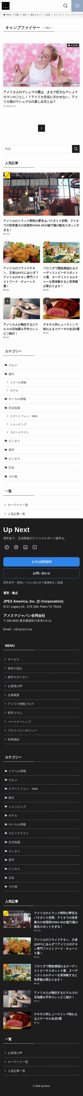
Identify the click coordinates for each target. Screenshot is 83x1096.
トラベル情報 (18, 382)
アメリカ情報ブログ (21, 703)
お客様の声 (15, 686)
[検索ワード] (41, 149)
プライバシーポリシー (22, 730)
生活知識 (14, 407)
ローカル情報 (17, 399)
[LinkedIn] (25, 547)
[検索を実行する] (76, 149)
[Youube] (34, 547)
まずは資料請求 (41, 561)
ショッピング (18, 424)
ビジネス (14, 458)
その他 (13, 476)
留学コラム (15, 712)
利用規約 (13, 739)
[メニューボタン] (77, 6)
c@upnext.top (23, 629)
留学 (11, 449)
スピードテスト (19, 432)
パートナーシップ (19, 721)
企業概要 (13, 695)
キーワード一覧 (18, 505)
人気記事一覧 (16, 513)
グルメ (13, 365)
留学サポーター (18, 677)
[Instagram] (16, 547)
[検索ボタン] (65, 6)
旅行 (11, 374)
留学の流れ (15, 668)
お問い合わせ (41, 573)
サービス (13, 659)
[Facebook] (6, 547)
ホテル (14, 390)
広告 (11, 467)
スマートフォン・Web (23, 416)
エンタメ (14, 440)
